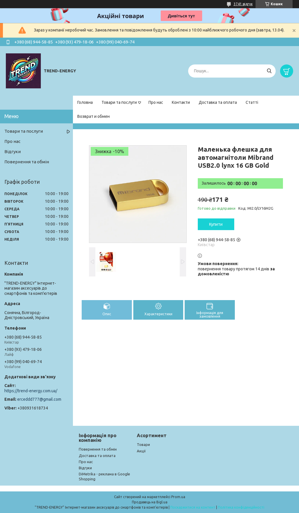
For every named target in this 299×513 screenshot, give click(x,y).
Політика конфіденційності (241, 507)
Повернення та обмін (26, 161)
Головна (85, 102)
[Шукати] (269, 71)
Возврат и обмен (93, 116)
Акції (141, 451)
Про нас (155, 102)
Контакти (181, 102)
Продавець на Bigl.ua (149, 502)
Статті (252, 102)
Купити (216, 224)
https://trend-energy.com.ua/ (30, 390)
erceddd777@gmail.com (39, 399)
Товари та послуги (119, 102)
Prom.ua (178, 497)
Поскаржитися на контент (192, 507)
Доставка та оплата (218, 102)
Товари (143, 444)
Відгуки (12, 151)
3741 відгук (243, 4)
